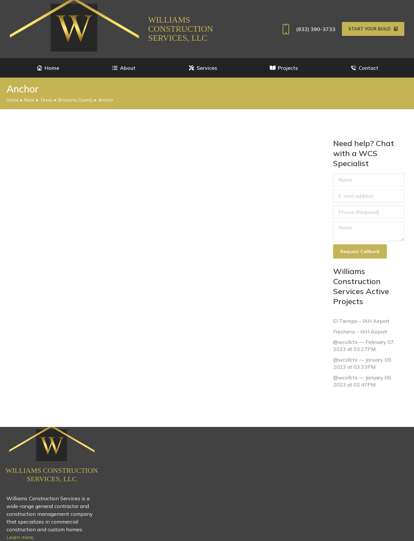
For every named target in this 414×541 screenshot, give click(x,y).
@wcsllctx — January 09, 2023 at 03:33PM (362, 363)
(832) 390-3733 (307, 29)
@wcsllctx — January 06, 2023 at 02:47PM (362, 380)
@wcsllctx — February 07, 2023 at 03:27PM (364, 345)
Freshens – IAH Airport (360, 331)
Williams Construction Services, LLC (180, 29)
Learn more (19, 537)
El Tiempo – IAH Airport (361, 321)
